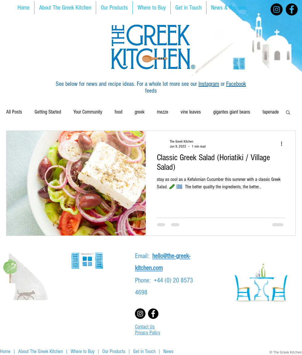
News (168, 351)
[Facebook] (292, 9)
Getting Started (48, 112)
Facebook (236, 84)
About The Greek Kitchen (40, 351)
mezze (162, 112)
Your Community (87, 112)
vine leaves (191, 112)
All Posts (14, 112)
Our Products (113, 351)
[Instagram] (277, 9)
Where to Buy (83, 351)
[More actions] (283, 143)
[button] (288, 113)
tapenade (271, 112)
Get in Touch (144, 351)
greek (140, 112)
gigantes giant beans (231, 112)
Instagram (208, 84)
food (118, 112)
